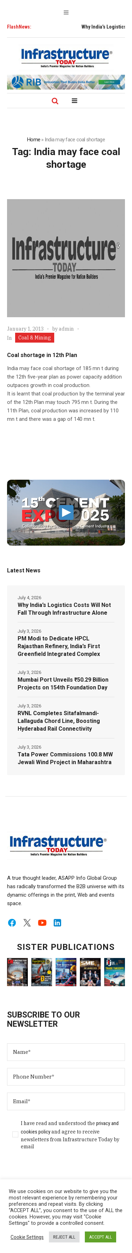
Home (33, 139)
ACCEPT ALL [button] (100, 1237)
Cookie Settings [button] (27, 1237)
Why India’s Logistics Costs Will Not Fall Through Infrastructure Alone (64, 609)
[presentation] (60, 1172)
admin (66, 329)
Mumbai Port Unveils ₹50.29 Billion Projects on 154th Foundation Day (63, 683)
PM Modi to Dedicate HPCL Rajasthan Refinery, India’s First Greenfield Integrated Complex (59, 646)
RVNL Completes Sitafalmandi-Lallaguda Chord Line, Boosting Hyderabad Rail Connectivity (59, 721)
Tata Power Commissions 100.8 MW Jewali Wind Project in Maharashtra (65, 758)
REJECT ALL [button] (64, 1237)
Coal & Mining (34, 337)
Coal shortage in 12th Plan (42, 355)
